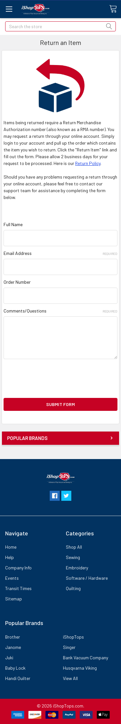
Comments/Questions (60, 311)
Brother (12, 637)
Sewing (73, 557)
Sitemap (13, 598)
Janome (13, 647)
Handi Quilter (17, 678)
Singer (69, 647)
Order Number (17, 282)
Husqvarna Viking (80, 668)
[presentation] (53, 378)
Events (12, 578)
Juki (9, 657)
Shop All (74, 547)
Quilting (73, 588)
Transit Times (18, 588)
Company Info (18, 567)
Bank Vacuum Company (85, 657)
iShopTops (73, 637)
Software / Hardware (87, 578)
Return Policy (87, 163)
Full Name (13, 224)
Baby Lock (15, 668)
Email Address (60, 253)
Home (10, 547)
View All (70, 678)
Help (9, 557)
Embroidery (77, 567)
